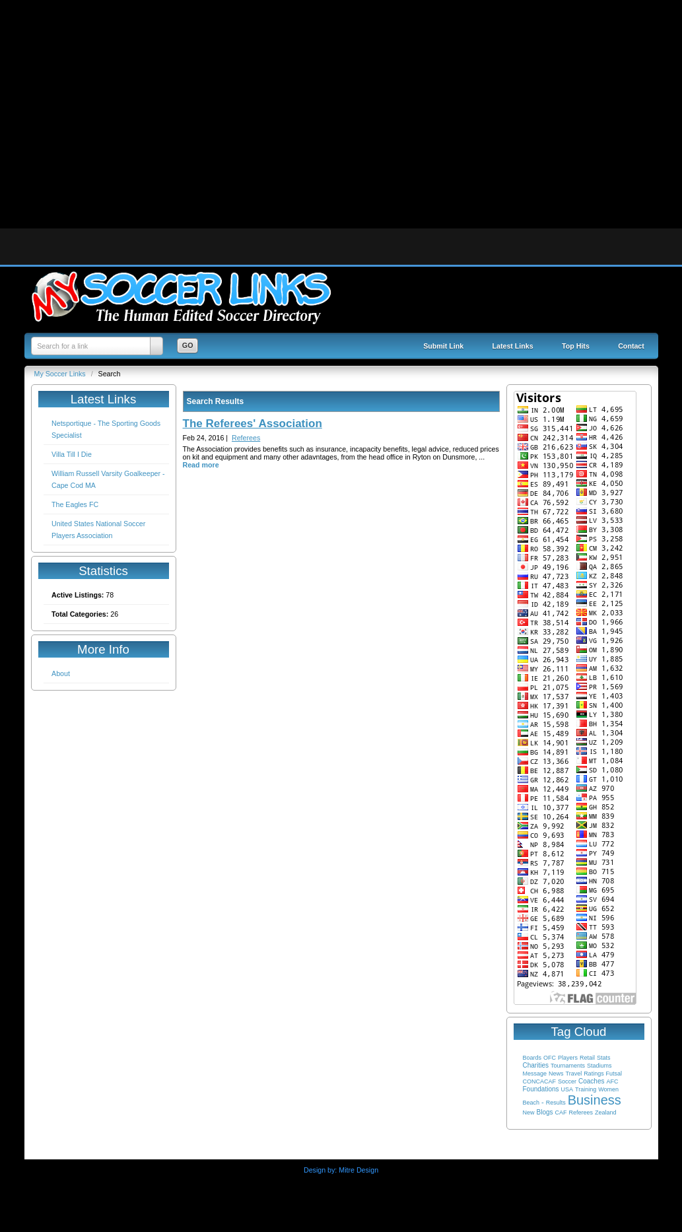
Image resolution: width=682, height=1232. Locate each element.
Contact (631, 346)
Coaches (591, 1081)
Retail (587, 1057)
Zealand (606, 1112)
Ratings (594, 1073)
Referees (580, 1112)
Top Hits (576, 346)
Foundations (541, 1089)
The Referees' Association (252, 423)
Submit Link (443, 346)
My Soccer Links (61, 374)
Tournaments (568, 1065)
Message (535, 1073)
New (529, 1112)
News (556, 1073)
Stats (604, 1057)
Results (556, 1102)
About (60, 673)
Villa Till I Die (71, 454)
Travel (573, 1073)
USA (567, 1089)
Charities (536, 1065)
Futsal (614, 1073)
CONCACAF (540, 1081)
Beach (531, 1102)
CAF (560, 1112)
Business (594, 1100)
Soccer (567, 1081)
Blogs (544, 1112)
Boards (532, 1057)
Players (568, 1057)
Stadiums (599, 1065)
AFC (612, 1081)
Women (608, 1089)
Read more (201, 465)
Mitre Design (358, 1170)
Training (585, 1089)
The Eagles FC (74, 504)
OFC (549, 1057)
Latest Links (513, 346)
